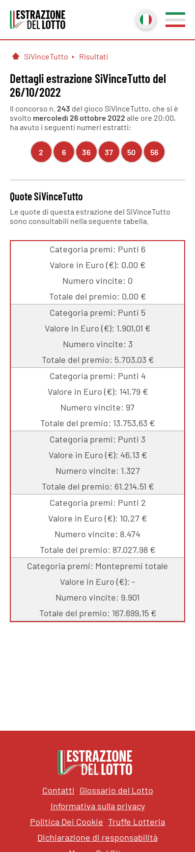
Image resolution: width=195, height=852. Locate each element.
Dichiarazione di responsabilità (97, 837)
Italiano (145, 19)
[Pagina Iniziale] (16, 56)
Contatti (58, 790)
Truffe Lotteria (136, 821)
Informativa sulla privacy (98, 805)
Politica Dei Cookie (66, 821)
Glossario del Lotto (116, 790)
